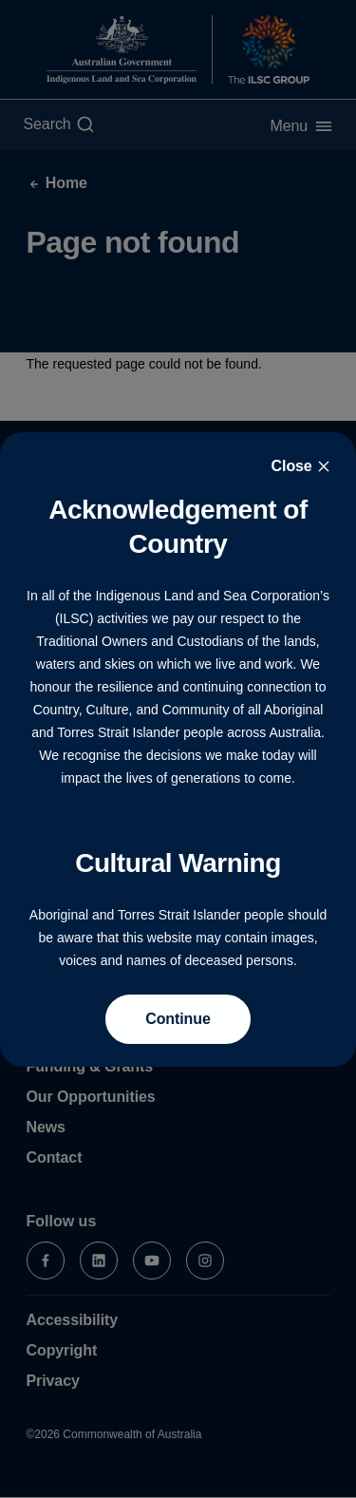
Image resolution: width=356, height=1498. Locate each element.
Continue (178, 1019)
